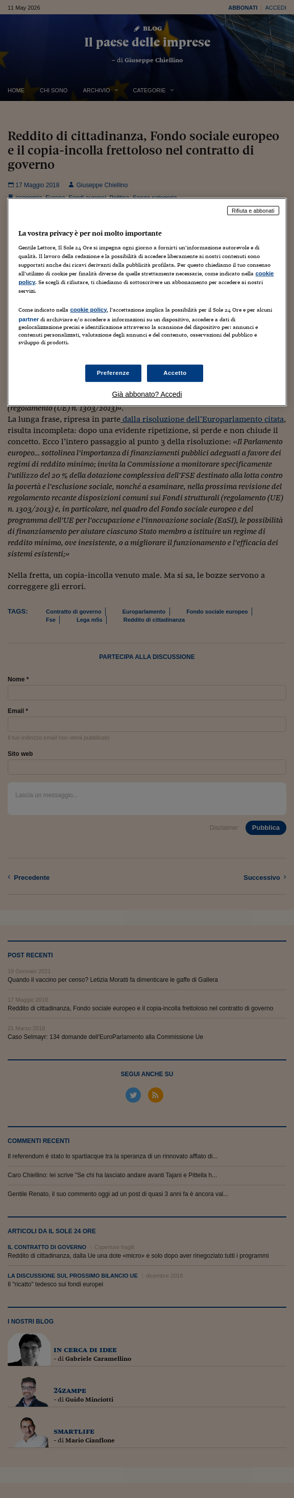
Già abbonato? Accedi (147, 394)
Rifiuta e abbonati (253, 210)
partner (28, 319)
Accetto (175, 373)
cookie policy (88, 309)
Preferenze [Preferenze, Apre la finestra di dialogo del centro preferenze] (113, 373)
